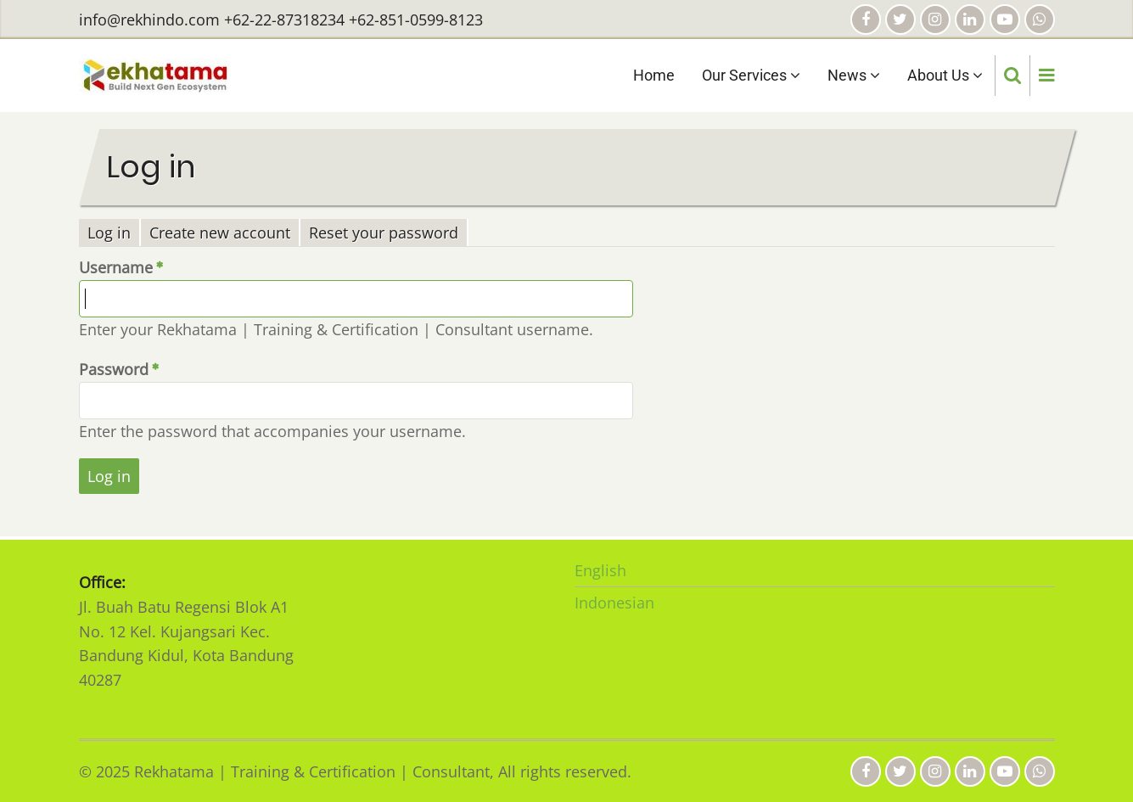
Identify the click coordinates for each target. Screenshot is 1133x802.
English (600, 570)
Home (654, 75)
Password (114, 369)
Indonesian (614, 602)
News (853, 75)
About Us (945, 75)
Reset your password (383, 232)
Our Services (751, 75)
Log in (114, 233)
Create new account (219, 232)
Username (116, 267)
